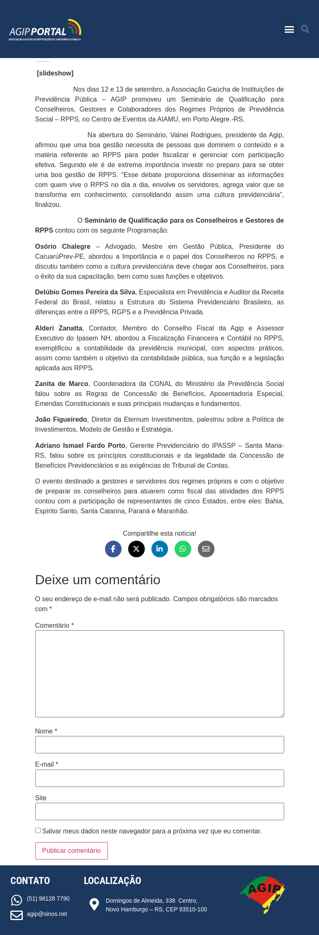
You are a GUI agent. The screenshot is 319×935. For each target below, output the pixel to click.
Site (41, 798)
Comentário (54, 625)
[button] (289, 29)
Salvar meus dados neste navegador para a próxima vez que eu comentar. (152, 831)
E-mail (46, 764)
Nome (46, 731)
